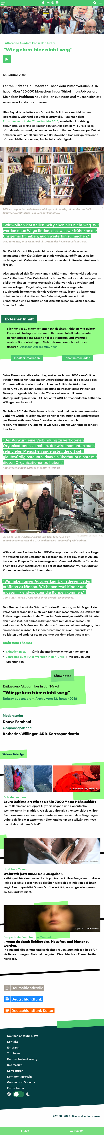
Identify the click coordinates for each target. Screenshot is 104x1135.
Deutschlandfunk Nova (22, 1035)
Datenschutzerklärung (22, 1059)
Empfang (13, 1047)
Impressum (15, 1064)
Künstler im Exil (16, 651)
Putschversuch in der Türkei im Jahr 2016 (30, 121)
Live (26, 1130)
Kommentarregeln (19, 1076)
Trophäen (13, 1053)
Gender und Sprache (21, 1082)
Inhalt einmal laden (27, 357)
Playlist (78, 1130)
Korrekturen (15, 1070)
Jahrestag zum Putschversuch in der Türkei (35, 656)
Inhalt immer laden (77, 357)
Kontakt (12, 1041)
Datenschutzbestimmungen (39, 346)
